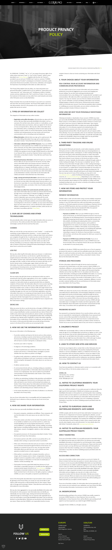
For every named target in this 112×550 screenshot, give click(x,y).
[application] (19, 3)
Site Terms (61, 543)
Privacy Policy (36, 208)
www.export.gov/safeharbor (87, 424)
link (101, 68)
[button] (3, 546)
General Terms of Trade (64, 539)
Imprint (60, 534)
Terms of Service (23, 77)
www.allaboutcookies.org (66, 174)
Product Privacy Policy (64, 537)
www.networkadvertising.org (74, 176)
